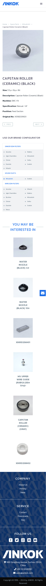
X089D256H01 (23, 342)
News (22, 492)
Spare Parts (14, 24)
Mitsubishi (26, 24)
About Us (23, 484)
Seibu (29, 160)
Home (5, 24)
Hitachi (8, 168)
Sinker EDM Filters (13, 146)
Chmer (8, 160)
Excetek (8, 164)
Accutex (8, 152)
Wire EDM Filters (12, 183)
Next (39, 124)
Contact (23, 512)
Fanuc (8, 209)
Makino (29, 152)
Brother (8, 197)
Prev (7, 124)
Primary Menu (41, 3)
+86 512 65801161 (24, 569)
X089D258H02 (23, 463)
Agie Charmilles (11, 156)
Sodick (29, 164)
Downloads (23, 516)
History (23, 488)
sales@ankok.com (24, 573)
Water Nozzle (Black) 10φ (22, 305)
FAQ (23, 520)
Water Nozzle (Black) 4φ (23, 265)
